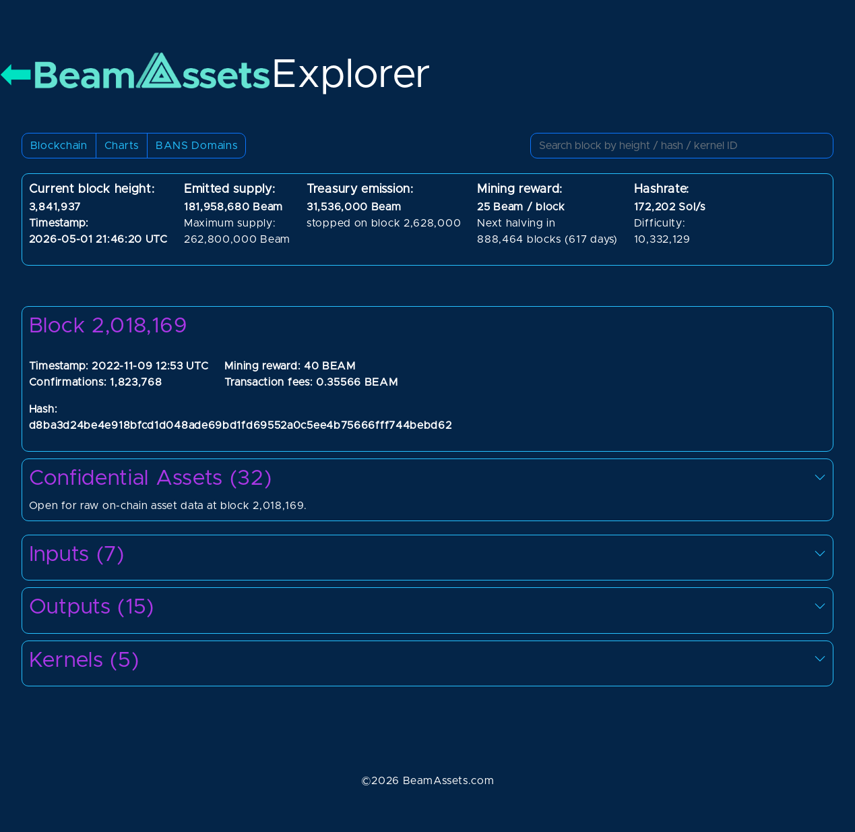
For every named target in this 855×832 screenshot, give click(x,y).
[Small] (681, 145)
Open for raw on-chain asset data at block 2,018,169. (428, 488)
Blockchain (59, 145)
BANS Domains (196, 145)
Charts (121, 145)
